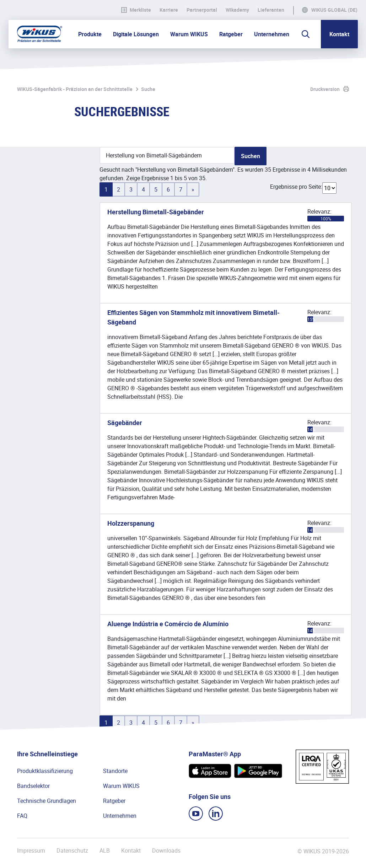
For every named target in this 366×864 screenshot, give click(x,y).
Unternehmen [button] (271, 34)
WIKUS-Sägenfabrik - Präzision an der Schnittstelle (75, 89)
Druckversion (325, 89)
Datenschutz (72, 850)
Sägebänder (124, 422)
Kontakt (339, 34)
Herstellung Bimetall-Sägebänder (155, 212)
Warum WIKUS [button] (189, 34)
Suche (148, 89)
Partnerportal (202, 10)
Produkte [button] (90, 34)
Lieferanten (271, 10)
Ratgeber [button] (231, 34)
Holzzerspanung (130, 523)
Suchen (250, 156)
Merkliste (136, 10)
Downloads (166, 850)
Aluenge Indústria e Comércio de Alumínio (167, 623)
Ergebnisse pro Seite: (296, 186)
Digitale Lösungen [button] (136, 34)
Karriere (169, 10)
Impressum (31, 850)
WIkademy (237, 10)
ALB (104, 850)
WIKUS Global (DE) (334, 10)
